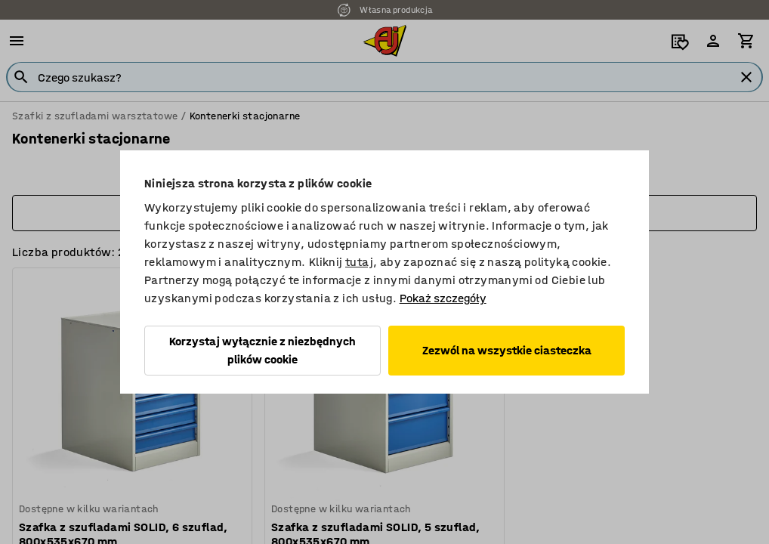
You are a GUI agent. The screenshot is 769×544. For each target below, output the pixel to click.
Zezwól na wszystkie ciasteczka (506, 350)
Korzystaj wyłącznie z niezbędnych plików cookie (262, 350)
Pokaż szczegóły (443, 298)
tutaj (359, 262)
